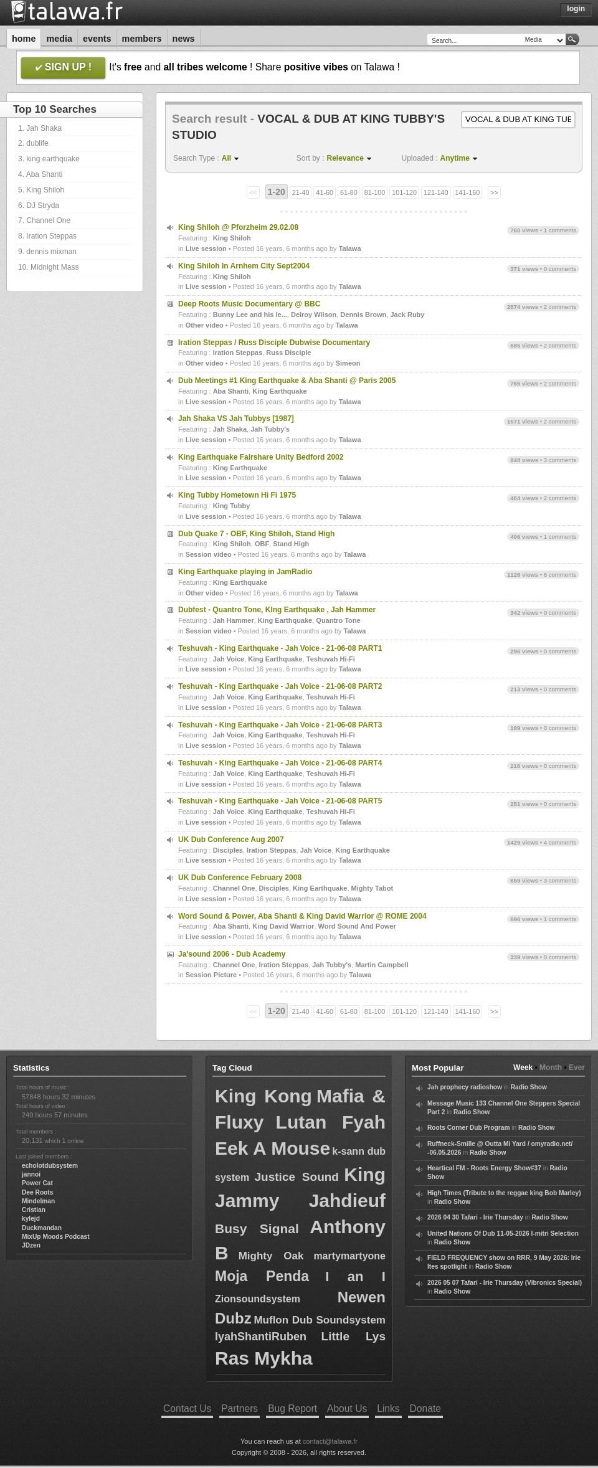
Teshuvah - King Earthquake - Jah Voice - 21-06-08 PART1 (280, 648)
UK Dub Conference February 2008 (239, 877)
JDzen (31, 1245)
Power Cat (37, 1183)
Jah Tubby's (270, 429)
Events (97, 39)
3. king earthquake (49, 158)
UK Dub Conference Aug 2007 (231, 839)
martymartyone (349, 1256)
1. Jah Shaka (40, 128)
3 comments (560, 460)
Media (59, 39)
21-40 (301, 192)
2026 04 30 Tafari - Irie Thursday (475, 1217)
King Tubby (231, 505)
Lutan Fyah (331, 1122)
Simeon (348, 363)
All (226, 158)
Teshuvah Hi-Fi (330, 659)
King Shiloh (232, 238)
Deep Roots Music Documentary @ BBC (249, 304)
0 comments (560, 268)
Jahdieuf (347, 1200)
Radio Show (529, 1087)
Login (576, 8)
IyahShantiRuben (260, 1336)
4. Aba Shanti (40, 174)
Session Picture (211, 974)
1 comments (560, 230)
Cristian (33, 1209)
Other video (205, 325)
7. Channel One (44, 220)
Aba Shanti (231, 391)
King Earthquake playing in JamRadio (245, 571)
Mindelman (38, 1201)
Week (523, 1067)
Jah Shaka (230, 429)
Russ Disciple (288, 352)
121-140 (436, 192)
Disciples (228, 850)
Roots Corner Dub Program (468, 1127)
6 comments (560, 574)
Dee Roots (37, 1192)
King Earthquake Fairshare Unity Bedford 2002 (260, 457)
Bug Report (292, 1408)
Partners (239, 1408)
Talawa (350, 248)
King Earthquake (279, 391)
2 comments (560, 306)
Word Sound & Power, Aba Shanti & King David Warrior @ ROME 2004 (302, 916)
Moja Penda (262, 1276)
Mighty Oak (271, 1256)
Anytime (455, 158)
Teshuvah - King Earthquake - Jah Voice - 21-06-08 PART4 (280, 763)
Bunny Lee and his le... (250, 314)
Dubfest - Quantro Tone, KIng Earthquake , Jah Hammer (277, 609)
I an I (355, 1276)
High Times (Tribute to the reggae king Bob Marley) (504, 1193)
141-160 (467, 192)
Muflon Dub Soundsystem (320, 1320)
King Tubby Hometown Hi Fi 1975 (237, 495)
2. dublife (33, 143)
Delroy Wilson (313, 314)
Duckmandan (42, 1227)
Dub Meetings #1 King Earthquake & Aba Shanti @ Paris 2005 (287, 380)
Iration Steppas (237, 352)
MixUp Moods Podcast (56, 1236)
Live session (206, 248)
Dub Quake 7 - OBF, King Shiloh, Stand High (256, 533)
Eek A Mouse (272, 1148)
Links (388, 1408)
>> (494, 192)
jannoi (31, 1174)
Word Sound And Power (357, 926)
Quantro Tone (338, 620)
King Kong (263, 1096)
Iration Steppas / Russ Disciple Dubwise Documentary (274, 342)
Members (142, 39)
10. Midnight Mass (48, 267)
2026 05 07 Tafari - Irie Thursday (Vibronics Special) (504, 1282)
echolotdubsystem (50, 1165)
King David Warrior (283, 926)
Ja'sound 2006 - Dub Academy (231, 954)
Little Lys (353, 1336)
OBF (262, 543)
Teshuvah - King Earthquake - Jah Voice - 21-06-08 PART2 (280, 686)
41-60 (324, 192)
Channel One (234, 888)
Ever (577, 1067)
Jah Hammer (233, 620)
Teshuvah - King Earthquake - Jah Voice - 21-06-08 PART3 (280, 725)
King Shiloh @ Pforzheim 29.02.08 (238, 227)
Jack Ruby (407, 314)
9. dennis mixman (47, 251)
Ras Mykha (264, 1358)
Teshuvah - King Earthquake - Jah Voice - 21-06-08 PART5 (280, 801)
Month (550, 1067)
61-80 (349, 192)
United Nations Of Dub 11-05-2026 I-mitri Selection (503, 1233)
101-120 (404, 192)
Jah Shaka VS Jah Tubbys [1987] (236, 418)
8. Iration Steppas (47, 236)
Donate (425, 1408)
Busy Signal (257, 1228)
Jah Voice (229, 659)
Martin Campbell (382, 964)
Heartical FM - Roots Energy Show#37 (484, 1168)
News (184, 39)
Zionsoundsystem (257, 1299)
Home (24, 39)
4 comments (560, 842)
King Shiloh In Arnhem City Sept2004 (244, 266)
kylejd (31, 1218)
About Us (347, 1408)
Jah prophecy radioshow (464, 1087)
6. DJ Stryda (38, 205)
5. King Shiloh (41, 190)
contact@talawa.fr (330, 1441)
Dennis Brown (363, 314)
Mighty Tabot (372, 888)
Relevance (345, 158)
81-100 (375, 192)
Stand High (291, 543)
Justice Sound (297, 1176)
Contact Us (187, 1408)
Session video (209, 554)
